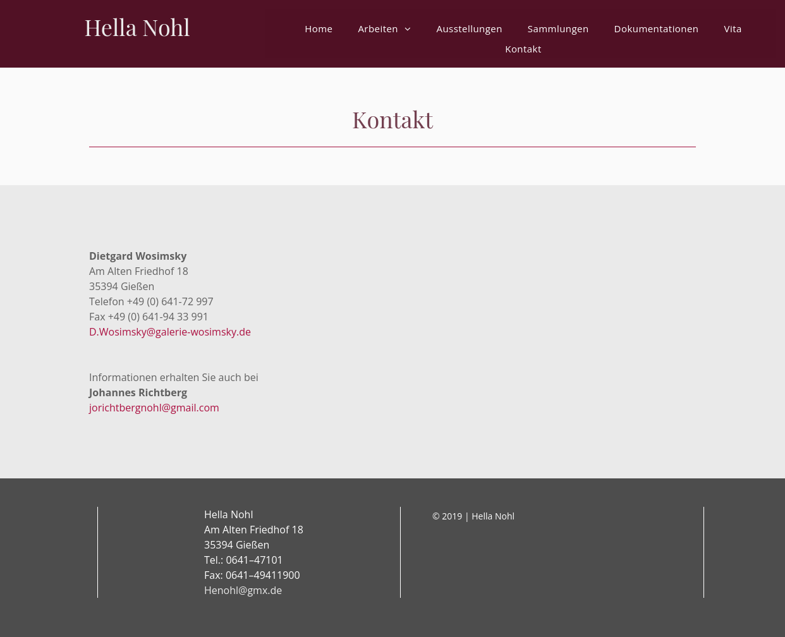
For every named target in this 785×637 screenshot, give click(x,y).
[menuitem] (318, 28)
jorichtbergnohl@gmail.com (154, 408)
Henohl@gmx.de (243, 590)
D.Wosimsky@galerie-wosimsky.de (170, 332)
